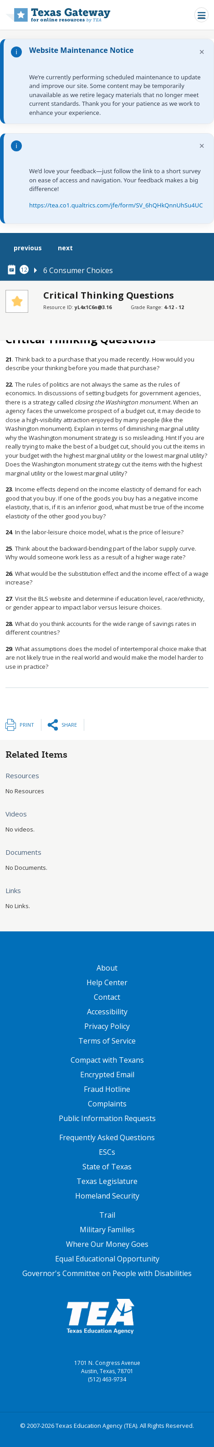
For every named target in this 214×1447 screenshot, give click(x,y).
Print (27, 724)
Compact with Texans (107, 1060)
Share (69, 724)
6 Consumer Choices (78, 270)
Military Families (107, 1230)
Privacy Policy (107, 1026)
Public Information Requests (107, 1118)
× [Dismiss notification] (201, 52)
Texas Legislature (107, 1181)
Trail (107, 1215)
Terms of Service (107, 1041)
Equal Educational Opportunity (107, 1259)
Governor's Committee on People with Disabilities (107, 1273)
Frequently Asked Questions (107, 1137)
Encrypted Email (107, 1075)
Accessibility (107, 1012)
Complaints (107, 1104)
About (107, 968)
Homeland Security (107, 1196)
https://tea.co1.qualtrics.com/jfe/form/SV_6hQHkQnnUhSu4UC (116, 205)
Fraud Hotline (107, 1089)
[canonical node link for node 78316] (13, 269)
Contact (107, 997)
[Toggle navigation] (201, 14)
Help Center (107, 982)
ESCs (107, 1152)
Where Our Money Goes (107, 1244)
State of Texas (107, 1167)
